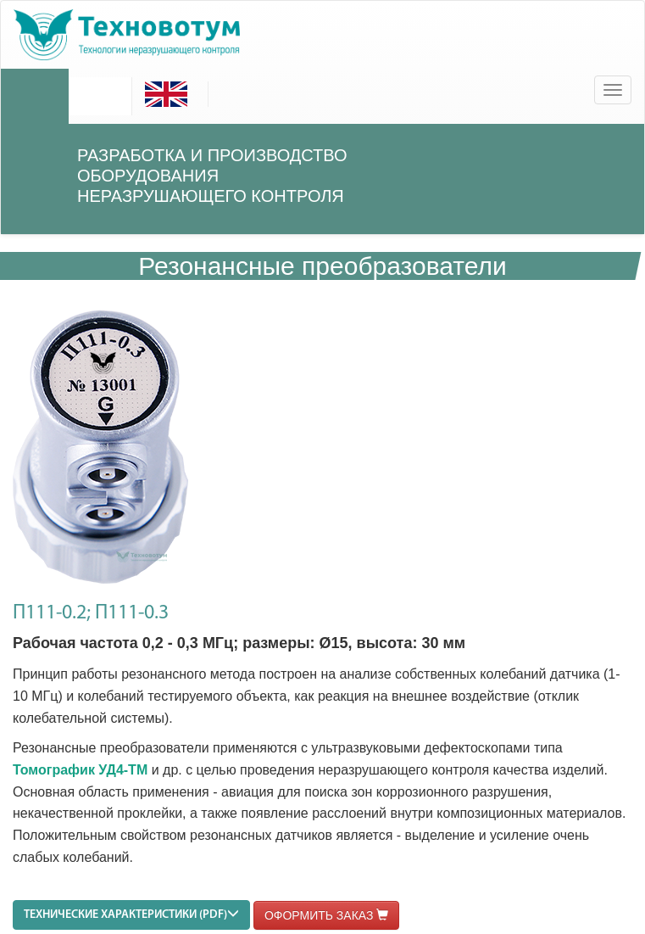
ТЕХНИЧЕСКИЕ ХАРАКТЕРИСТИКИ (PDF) (131, 914)
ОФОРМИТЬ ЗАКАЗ (326, 915)
